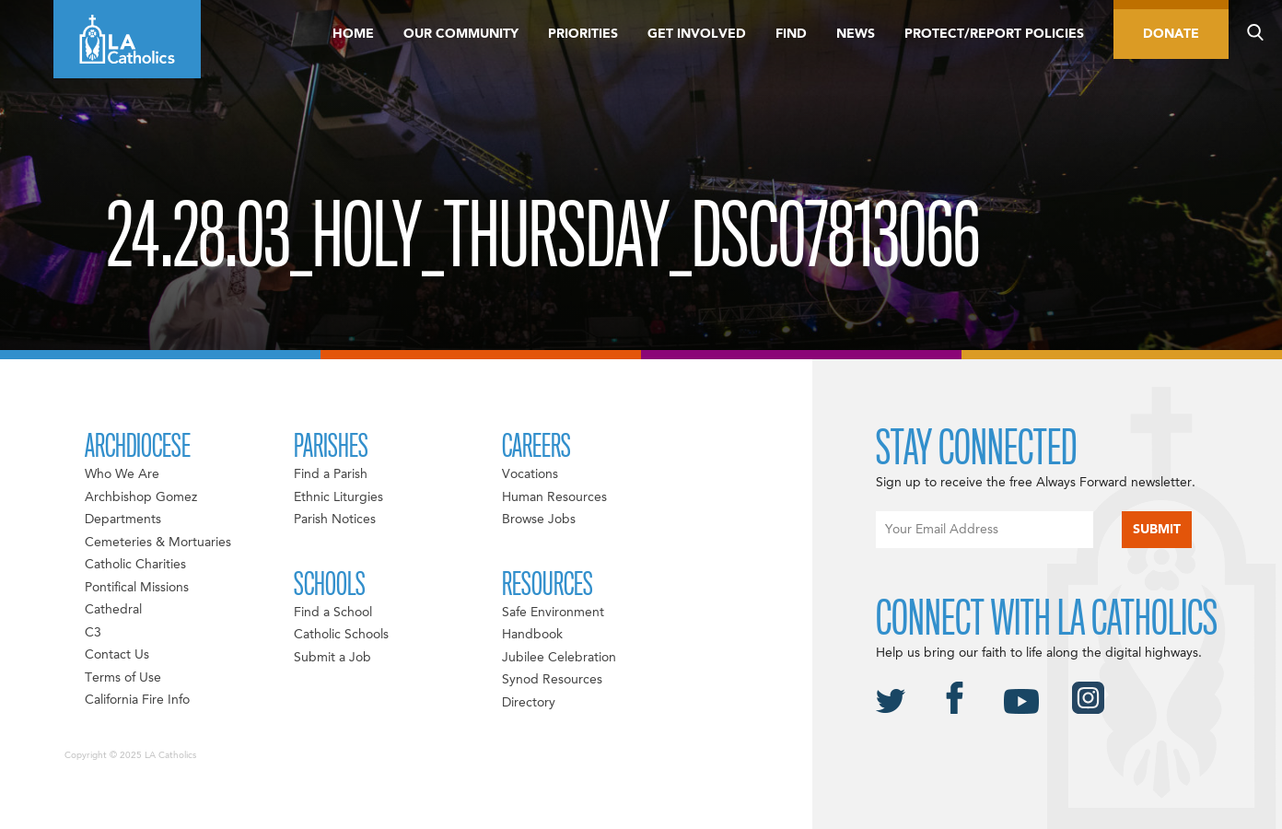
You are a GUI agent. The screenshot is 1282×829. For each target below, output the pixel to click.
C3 (93, 632)
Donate (1171, 34)
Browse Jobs (539, 519)
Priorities (583, 34)
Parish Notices (335, 519)
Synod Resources (552, 679)
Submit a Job (332, 657)
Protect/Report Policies (994, 34)
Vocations (530, 474)
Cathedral (113, 609)
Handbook (532, 634)
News (855, 34)
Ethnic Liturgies (338, 497)
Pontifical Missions (137, 587)
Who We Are (122, 474)
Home (353, 34)
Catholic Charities (135, 564)
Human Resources (554, 497)
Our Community (461, 34)
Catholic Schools (341, 634)
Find (791, 34)
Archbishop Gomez (141, 497)
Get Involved (696, 34)
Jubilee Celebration (559, 657)
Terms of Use (123, 677)
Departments (123, 519)
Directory (528, 702)
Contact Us (117, 654)
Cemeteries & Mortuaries (158, 542)
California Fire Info (137, 700)
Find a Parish (330, 474)
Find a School (333, 612)
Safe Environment (553, 612)
